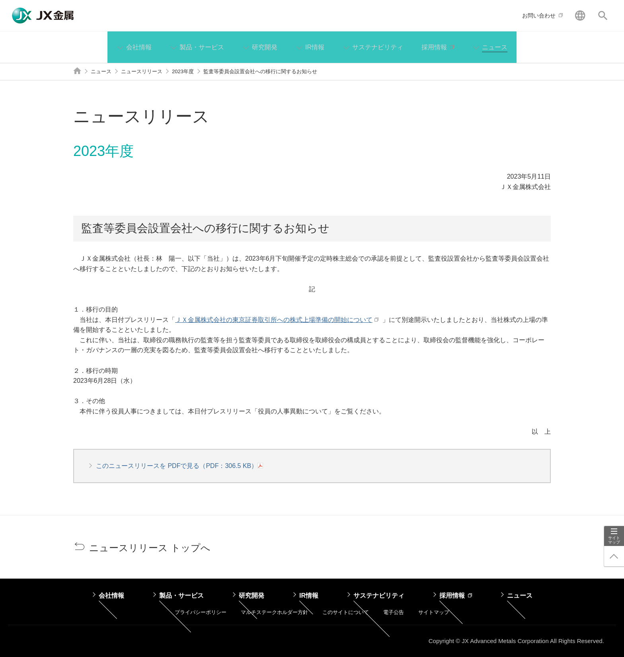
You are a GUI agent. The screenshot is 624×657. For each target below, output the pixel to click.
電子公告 (393, 612)
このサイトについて (345, 612)
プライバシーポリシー (200, 612)
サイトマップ (614, 540)
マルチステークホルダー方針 (274, 612)
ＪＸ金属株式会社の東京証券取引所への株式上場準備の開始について (272, 319)
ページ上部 (614, 556)
